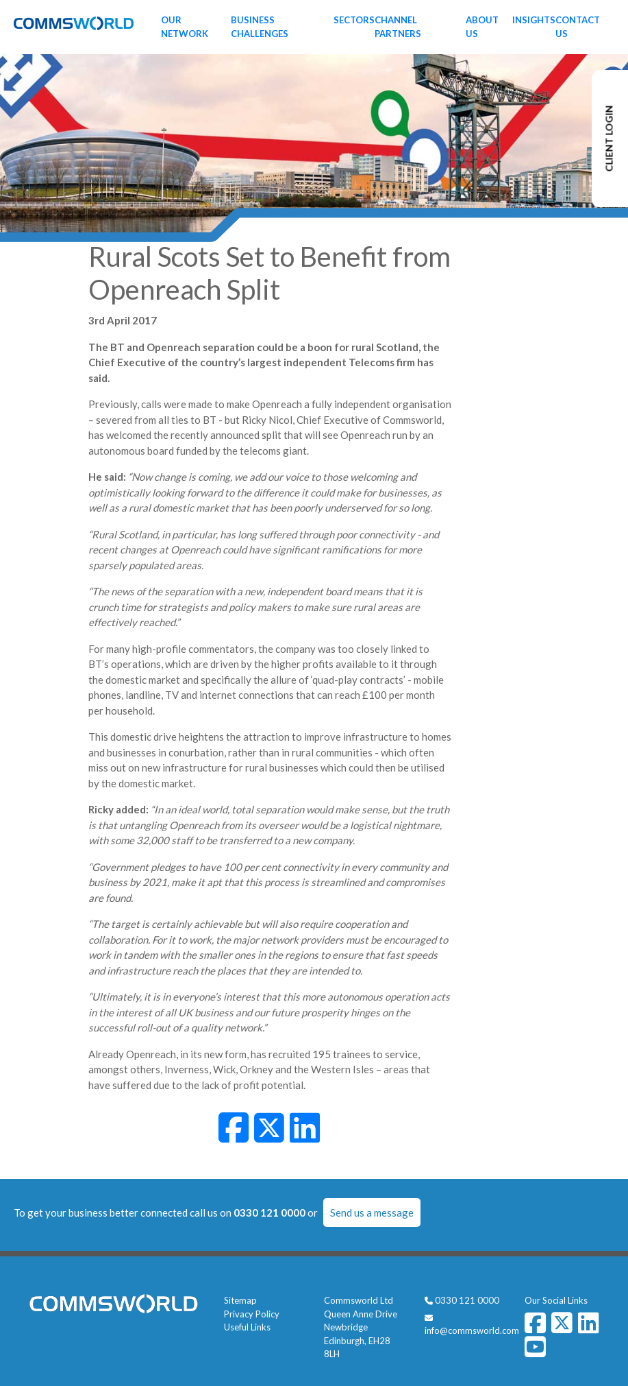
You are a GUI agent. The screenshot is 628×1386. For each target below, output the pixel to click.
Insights (533, 19)
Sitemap (240, 1300)
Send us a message (372, 1212)
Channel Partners (398, 26)
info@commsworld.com (472, 1330)
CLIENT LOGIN (609, 139)
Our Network (184, 26)
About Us (482, 26)
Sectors (354, 19)
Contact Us (577, 26)
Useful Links (247, 1327)
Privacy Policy (251, 1314)
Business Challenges (259, 26)
